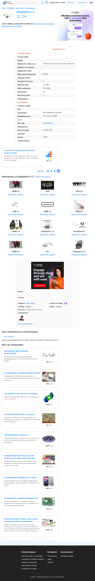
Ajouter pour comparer (43, 177)
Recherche (42, 3)
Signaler (40, 171)
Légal (49, 559)
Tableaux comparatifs (29, 562)
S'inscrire (70, 2)
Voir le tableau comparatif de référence (18, 24)
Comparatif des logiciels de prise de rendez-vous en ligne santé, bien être (19, 457)
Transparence (52, 556)
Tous (3, 8)
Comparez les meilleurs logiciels (33, 559)
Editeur (52, 307)
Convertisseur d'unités (29, 565)
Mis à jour (21, 310)
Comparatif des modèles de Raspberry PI (21, 498)
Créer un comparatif (46, 3)
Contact (50, 562)
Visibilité (21, 307)
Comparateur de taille (57, 2)
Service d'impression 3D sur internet (19, 414)
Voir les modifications (25, 324)
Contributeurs (23, 313)
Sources (21, 297)
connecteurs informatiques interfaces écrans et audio (19, 151)
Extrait (20, 291)
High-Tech (20, 8)
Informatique (30, 8)
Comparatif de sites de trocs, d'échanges (21, 394)
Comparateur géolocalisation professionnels (16, 352)
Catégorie (21, 303)
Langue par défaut (56, 303)
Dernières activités (67, 556)
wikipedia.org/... (48, 123)
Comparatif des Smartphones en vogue (20, 478)
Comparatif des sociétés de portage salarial (22, 373)
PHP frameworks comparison (16, 435)
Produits (10, 8)
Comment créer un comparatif (32, 556)
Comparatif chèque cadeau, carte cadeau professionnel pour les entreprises (21, 520)
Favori (18, 16)
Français (91, 2)
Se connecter (82, 2)
